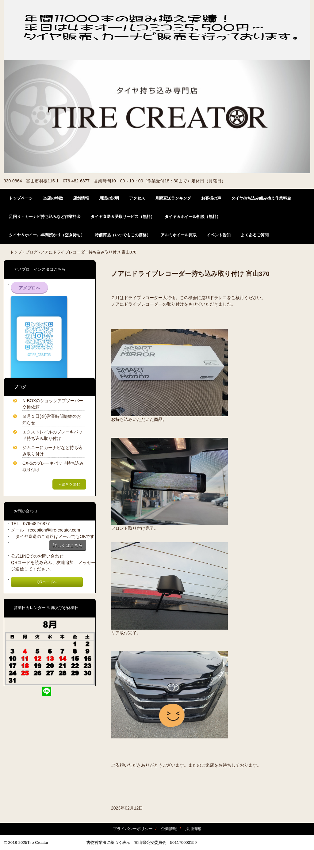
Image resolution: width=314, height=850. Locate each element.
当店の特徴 (53, 198)
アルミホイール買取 (179, 235)
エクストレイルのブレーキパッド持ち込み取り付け (52, 435)
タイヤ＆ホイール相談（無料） (192, 216)
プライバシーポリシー (133, 828)
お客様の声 (211, 198)
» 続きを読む (69, 484)
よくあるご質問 (255, 235)
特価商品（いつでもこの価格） (123, 235)
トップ (16, 252)
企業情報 (169, 828)
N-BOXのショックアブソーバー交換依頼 (52, 404)
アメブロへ (29, 287)
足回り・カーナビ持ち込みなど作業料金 (45, 216)
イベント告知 (219, 235)
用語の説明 (109, 198)
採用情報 (193, 828)
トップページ (21, 198)
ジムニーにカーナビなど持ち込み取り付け (52, 450)
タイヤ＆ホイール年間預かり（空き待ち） (47, 235)
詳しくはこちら (68, 545)
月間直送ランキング (173, 198)
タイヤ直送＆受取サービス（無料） (123, 216)
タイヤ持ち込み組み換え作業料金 (261, 198)
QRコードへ (47, 582)
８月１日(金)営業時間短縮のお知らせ (51, 419)
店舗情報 (81, 198)
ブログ (31, 252)
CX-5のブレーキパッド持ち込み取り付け (53, 466)
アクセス (137, 198)
